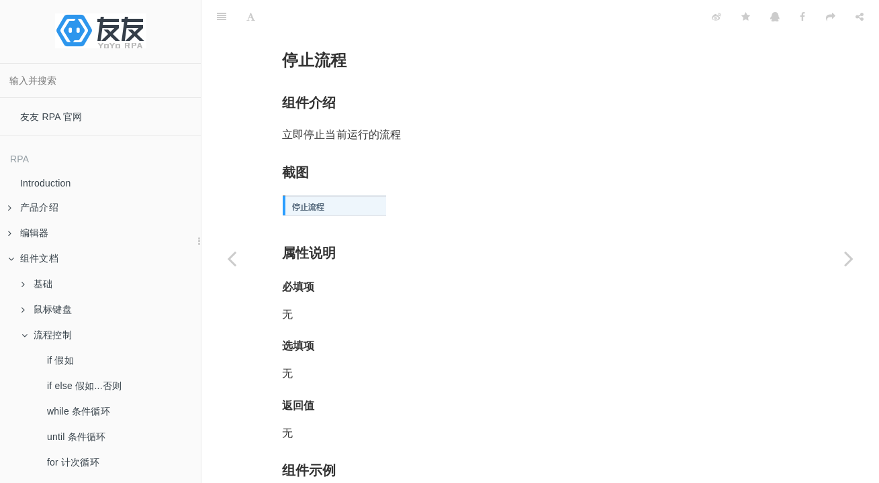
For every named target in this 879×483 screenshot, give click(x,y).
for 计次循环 (73, 462)
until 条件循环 (76, 436)
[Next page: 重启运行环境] (849, 258)
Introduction (45, 183)
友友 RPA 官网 (51, 116)
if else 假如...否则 (84, 385)
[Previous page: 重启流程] (231, 258)
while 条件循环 (78, 411)
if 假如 (60, 360)
